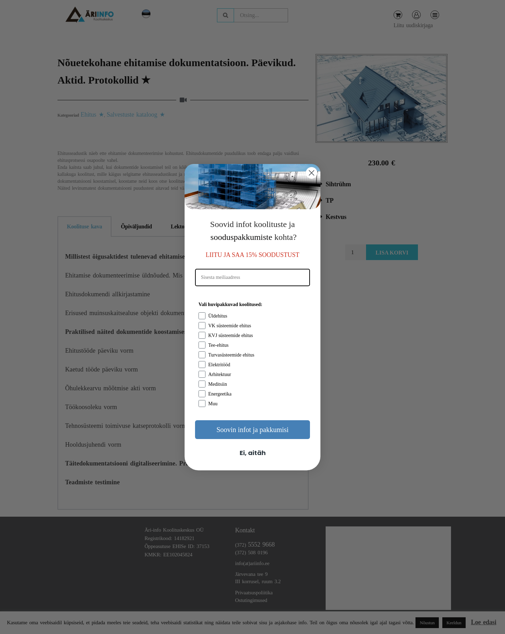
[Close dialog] (311, 173)
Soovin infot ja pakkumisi (252, 429)
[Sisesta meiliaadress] (252, 277)
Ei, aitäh (253, 452)
